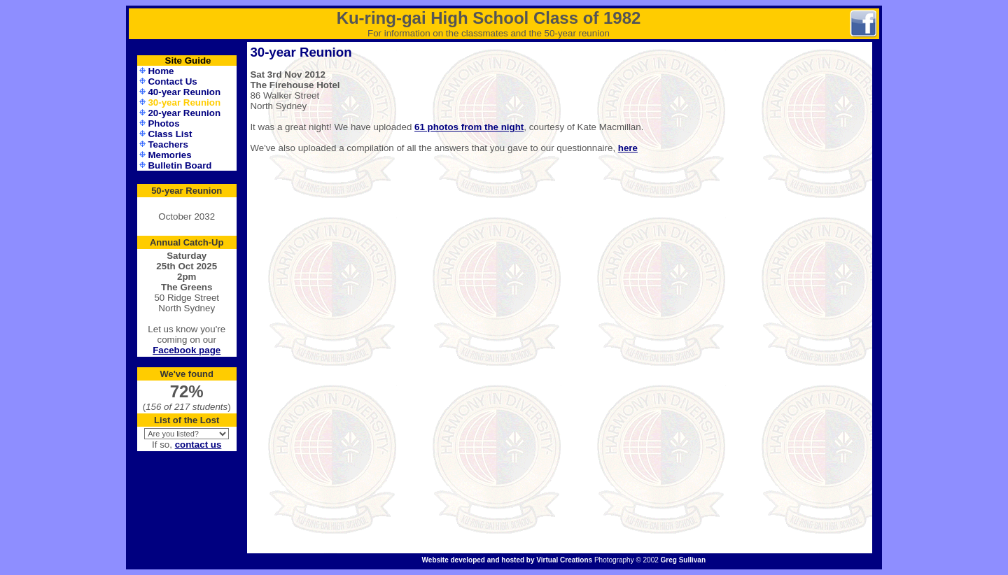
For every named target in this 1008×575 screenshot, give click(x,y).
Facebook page (186, 350)
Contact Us (172, 81)
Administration (187, 561)
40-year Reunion (184, 92)
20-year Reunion (184, 113)
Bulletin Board (179, 165)
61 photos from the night (469, 127)
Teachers (168, 144)
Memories (169, 155)
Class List (170, 134)
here (628, 148)
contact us (198, 444)
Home (161, 71)
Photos (163, 123)
